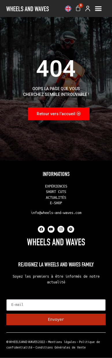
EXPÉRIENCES (56, 187)
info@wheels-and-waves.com (56, 213)
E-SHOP (56, 204)
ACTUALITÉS (56, 198)
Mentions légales (62, 342)
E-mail (13, 298)
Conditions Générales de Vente (61, 348)
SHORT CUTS (56, 192)
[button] (98, 8)
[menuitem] (68, 8)
